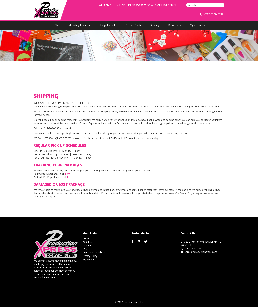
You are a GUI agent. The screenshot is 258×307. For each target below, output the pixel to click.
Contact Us (89, 245)
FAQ (85, 248)
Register (140, 5)
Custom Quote (133, 25)
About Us (88, 241)
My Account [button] (197, 25)
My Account (89, 259)
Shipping (154, 25)
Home (86, 238)
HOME (56, 25)
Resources (174, 25)
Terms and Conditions (95, 252)
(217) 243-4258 (191, 248)
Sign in (126, 5)
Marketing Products (80, 25)
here (67, 173)
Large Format (108, 25)
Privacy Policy (90, 256)
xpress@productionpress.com (199, 251)
